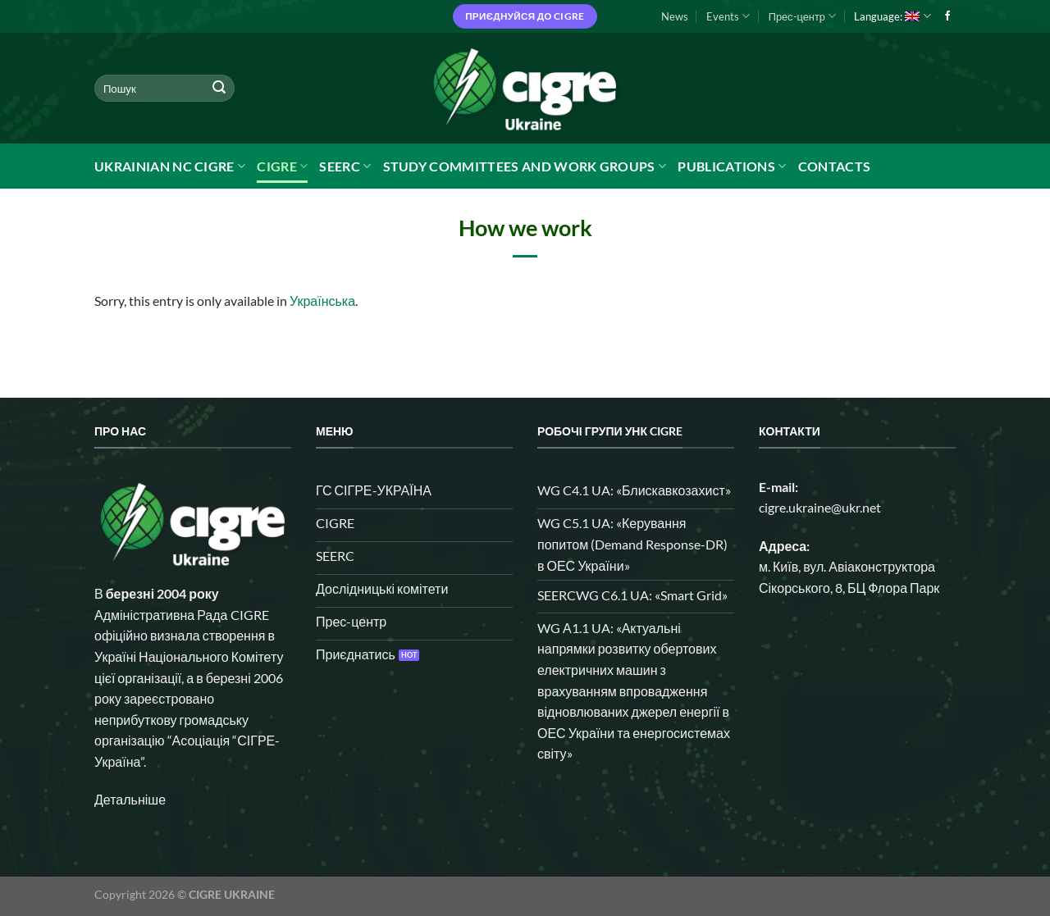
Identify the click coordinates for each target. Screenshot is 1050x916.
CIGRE (282, 166)
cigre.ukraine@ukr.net (820, 507)
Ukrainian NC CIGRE (169, 166)
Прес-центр (802, 16)
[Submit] (219, 89)
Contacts (834, 166)
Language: (892, 16)
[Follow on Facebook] (947, 16)
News (674, 16)
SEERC (345, 166)
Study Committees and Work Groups (525, 166)
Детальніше (130, 799)
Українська (322, 300)
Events (728, 16)
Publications (732, 166)
